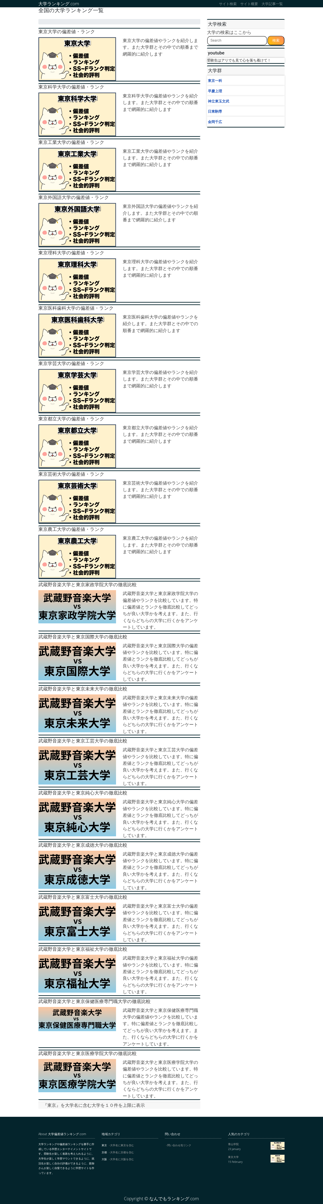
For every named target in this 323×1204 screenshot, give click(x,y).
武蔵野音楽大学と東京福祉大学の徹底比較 (82, 949)
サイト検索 (228, 3)
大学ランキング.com (58, 4)
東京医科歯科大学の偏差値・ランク (76, 308)
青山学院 (233, 1144)
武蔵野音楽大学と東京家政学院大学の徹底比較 (87, 584)
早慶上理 (215, 91)
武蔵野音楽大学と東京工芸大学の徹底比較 (82, 740)
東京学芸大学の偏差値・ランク (71, 363)
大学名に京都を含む (122, 1152)
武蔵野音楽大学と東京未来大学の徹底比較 (82, 688)
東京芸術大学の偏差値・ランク (71, 474)
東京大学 (233, 1157)
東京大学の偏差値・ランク (66, 31)
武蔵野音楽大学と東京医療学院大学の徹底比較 (87, 1053)
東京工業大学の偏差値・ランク (71, 142)
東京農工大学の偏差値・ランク (71, 529)
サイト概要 (249, 3)
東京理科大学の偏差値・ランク (71, 252)
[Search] (237, 40)
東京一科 (215, 80)
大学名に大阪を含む (122, 1159)
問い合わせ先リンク (179, 1145)
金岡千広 (215, 121)
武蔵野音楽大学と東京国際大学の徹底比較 (82, 636)
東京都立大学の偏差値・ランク (71, 418)
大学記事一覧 (272, 3)
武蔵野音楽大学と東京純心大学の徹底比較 (82, 792)
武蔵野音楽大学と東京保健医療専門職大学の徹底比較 (94, 1001)
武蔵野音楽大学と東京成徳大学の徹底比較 (82, 845)
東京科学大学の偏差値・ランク (71, 86)
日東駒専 (215, 111)
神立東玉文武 (218, 101)
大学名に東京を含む (122, 1145)
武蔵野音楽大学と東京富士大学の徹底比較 (82, 897)
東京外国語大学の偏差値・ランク (73, 197)
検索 (276, 40)
